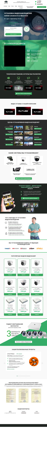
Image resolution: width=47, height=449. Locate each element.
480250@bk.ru (36, 412)
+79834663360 (23, 412)
